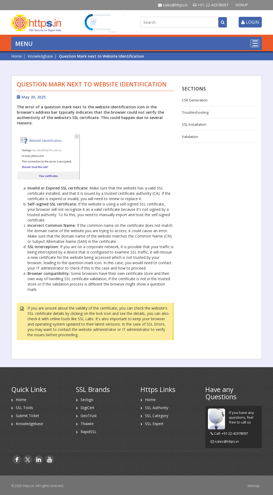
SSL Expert (154, 423)
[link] (104, 23)
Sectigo (87, 399)
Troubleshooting (195, 112)
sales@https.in (173, 4)
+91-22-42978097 (210, 4)
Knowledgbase (40, 56)
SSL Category (156, 415)
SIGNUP (241, 5)
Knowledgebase (29, 423)
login (250, 22)
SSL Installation (194, 124)
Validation (190, 136)
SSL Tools (24, 407)
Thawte (87, 423)
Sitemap (253, 486)
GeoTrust (89, 415)
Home (16, 56)
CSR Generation (195, 100)
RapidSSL (89, 431)
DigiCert (87, 407)
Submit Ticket (27, 415)
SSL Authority (156, 407)
